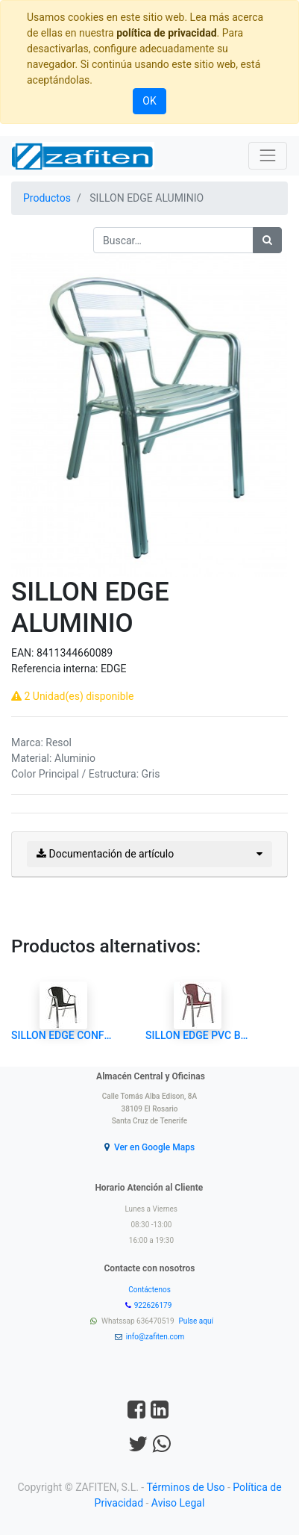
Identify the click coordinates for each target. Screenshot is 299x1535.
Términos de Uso (185, 1487)
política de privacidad (166, 33)
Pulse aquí (197, 1321)
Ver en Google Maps (154, 1147)
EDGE (114, 669)
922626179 (154, 1305)
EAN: (24, 653)
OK (149, 101)
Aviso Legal (178, 1503)
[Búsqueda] (267, 240)
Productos (47, 198)
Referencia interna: (56, 669)
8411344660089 (75, 653)
